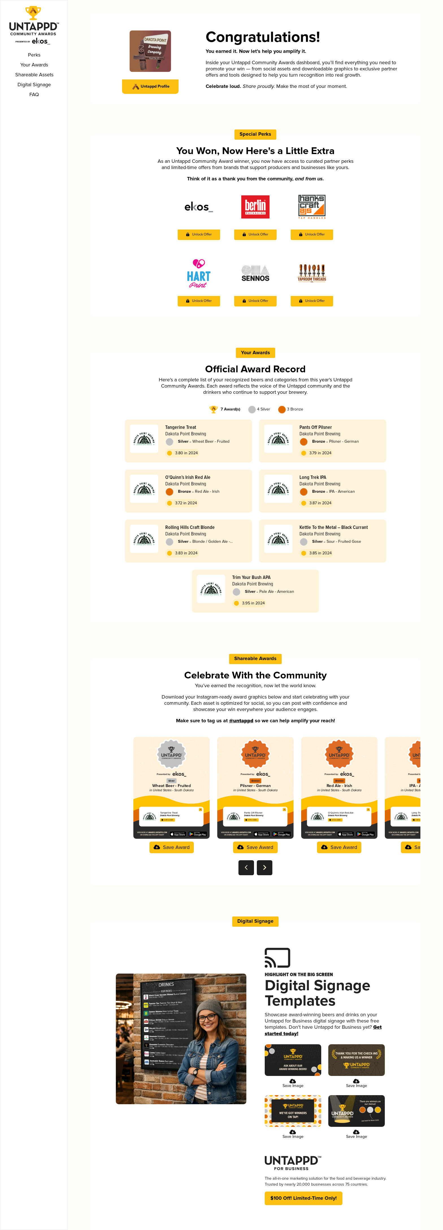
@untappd (240, 724)
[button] (199, 240)
